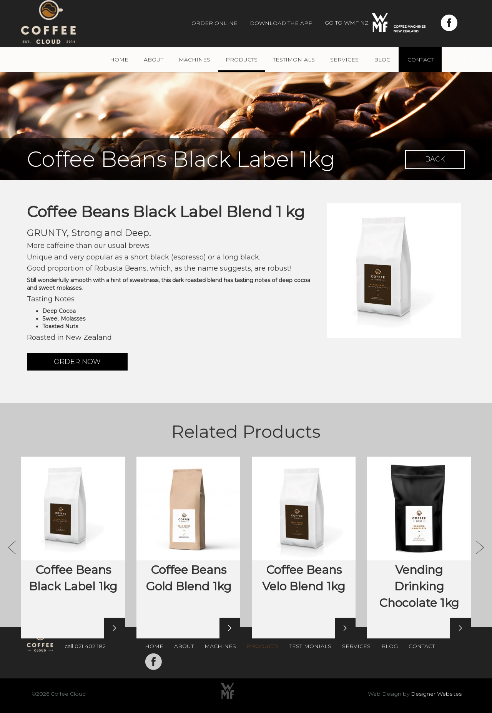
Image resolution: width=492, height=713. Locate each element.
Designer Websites (436, 693)
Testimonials (294, 59)
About (153, 59)
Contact (420, 59)
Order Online (214, 23)
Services (344, 59)
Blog (382, 59)
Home (119, 59)
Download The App (281, 23)
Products (242, 59)
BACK (435, 159)
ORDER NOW (77, 361)
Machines (194, 59)
